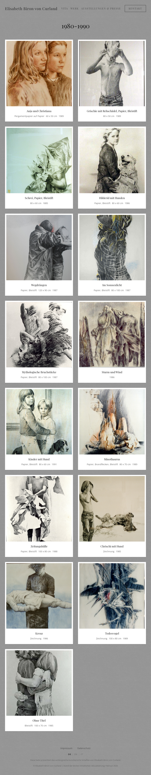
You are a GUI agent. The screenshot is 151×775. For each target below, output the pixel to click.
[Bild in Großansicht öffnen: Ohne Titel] (39, 683)
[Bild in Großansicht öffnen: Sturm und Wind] (112, 335)
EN (76, 754)
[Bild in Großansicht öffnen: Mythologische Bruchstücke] (39, 335)
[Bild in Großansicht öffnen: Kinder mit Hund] (39, 422)
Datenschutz (84, 748)
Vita (64, 8)
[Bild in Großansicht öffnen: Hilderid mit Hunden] (112, 161)
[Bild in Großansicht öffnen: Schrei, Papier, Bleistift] (39, 161)
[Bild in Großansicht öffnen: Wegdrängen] (39, 248)
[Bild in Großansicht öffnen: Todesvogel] (112, 596)
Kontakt (135, 8)
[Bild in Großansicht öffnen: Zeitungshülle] (39, 509)
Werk (74, 8)
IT (82, 754)
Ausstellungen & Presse (101, 8)
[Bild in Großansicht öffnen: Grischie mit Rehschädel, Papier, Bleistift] (112, 74)
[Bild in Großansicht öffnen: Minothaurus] (112, 422)
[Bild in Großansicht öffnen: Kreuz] (39, 596)
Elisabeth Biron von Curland (31, 8)
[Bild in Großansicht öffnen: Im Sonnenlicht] (112, 248)
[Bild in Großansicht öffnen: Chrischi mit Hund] (112, 509)
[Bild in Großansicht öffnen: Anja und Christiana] (39, 74)
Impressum (66, 748)
